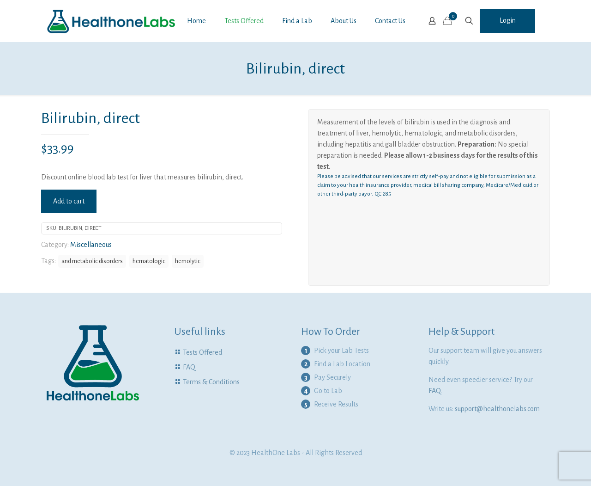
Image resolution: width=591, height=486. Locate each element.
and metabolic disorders (92, 261)
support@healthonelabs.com (497, 408)
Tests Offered (202, 352)
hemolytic (187, 261)
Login (508, 20)
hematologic (149, 261)
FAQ (189, 367)
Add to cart (68, 201)
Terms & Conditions (211, 382)
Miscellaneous (91, 244)
